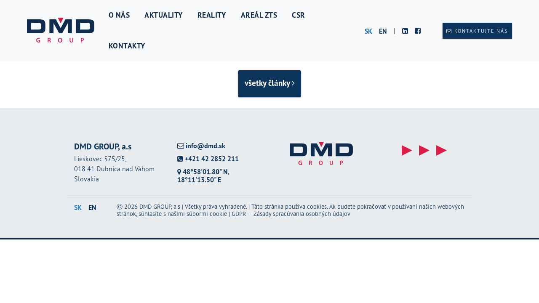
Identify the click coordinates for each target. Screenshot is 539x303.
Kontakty (127, 45)
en (383, 31)
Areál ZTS (259, 15)
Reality (211, 15)
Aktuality (163, 15)
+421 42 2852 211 (208, 159)
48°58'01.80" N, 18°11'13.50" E (203, 175)
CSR (298, 15)
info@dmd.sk (201, 146)
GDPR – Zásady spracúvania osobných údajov (291, 214)
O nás (119, 15)
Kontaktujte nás (477, 31)
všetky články (270, 82)
